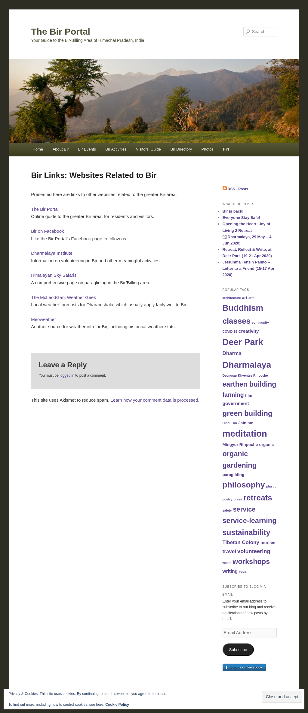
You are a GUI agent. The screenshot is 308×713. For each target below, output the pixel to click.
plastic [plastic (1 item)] (271, 486)
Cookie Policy (117, 704)
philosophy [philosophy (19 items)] (244, 484)
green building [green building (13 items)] (248, 413)
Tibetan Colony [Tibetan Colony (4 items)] (241, 542)
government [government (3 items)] (236, 403)
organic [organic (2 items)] (266, 444)
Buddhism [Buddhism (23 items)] (243, 308)
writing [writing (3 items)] (230, 571)
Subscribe (238, 649)
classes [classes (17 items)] (237, 321)
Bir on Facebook (47, 231)
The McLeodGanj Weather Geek (63, 297)
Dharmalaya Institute (51, 253)
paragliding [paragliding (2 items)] (234, 474)
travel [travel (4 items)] (229, 551)
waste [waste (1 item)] (227, 563)
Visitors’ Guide (148, 149)
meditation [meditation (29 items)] (245, 433)
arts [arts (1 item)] (251, 298)
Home (37, 149)
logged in (67, 375)
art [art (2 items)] (244, 297)
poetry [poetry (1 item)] (228, 499)
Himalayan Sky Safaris (53, 275)
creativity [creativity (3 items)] (249, 331)
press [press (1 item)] (237, 499)
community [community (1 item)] (260, 322)
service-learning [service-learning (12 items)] (250, 521)
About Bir (61, 149)
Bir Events (87, 149)
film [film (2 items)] (248, 395)
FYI (226, 149)
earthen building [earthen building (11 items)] (249, 384)
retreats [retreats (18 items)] (257, 497)
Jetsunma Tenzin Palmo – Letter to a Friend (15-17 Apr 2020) (249, 268)
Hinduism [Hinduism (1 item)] (230, 423)
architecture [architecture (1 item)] (232, 298)
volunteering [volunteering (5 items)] (253, 551)
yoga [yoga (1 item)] (242, 571)
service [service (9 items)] (244, 509)
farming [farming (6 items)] (233, 394)
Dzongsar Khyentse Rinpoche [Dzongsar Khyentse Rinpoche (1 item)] (245, 375)
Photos (208, 149)
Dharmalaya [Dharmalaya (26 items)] (247, 364)
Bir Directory (181, 149)
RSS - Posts (235, 189)
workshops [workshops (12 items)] (251, 561)
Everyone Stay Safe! (241, 217)
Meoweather (43, 319)
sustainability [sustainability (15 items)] (246, 532)
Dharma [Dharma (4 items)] (232, 353)
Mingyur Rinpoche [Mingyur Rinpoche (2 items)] (240, 444)
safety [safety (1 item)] (227, 510)
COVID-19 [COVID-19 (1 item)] (230, 331)
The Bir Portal (60, 31)
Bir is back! (233, 211)
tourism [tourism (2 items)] (268, 542)
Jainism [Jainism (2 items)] (245, 423)
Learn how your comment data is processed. (155, 400)
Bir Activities (115, 149)
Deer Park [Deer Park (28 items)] (243, 342)
